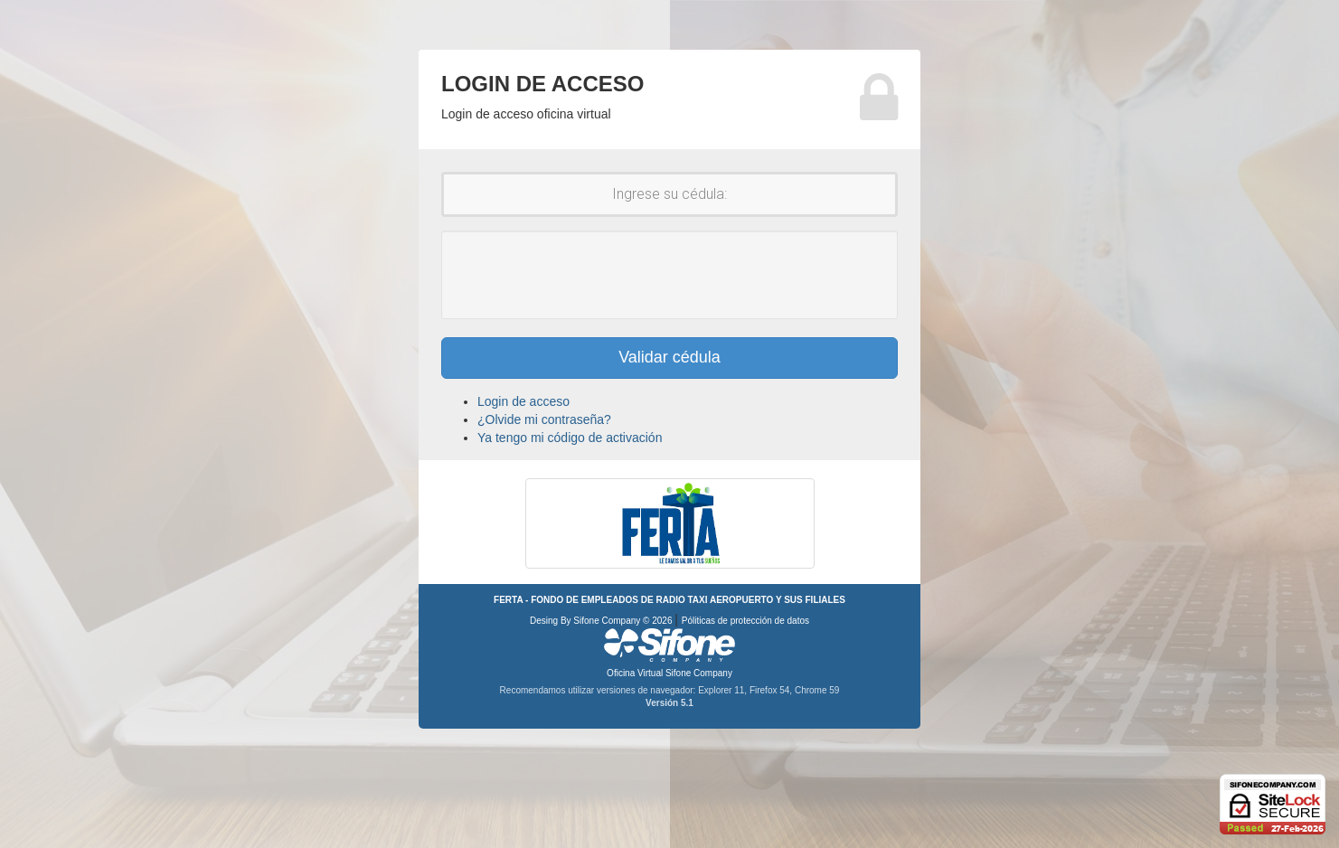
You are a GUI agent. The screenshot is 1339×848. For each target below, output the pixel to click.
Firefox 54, (772, 690)
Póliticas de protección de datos (745, 621)
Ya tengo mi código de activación (569, 437)
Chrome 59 (817, 690)
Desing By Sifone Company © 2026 (602, 621)
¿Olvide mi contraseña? (544, 419)
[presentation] (670, 275)
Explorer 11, (724, 690)
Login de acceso (523, 401)
